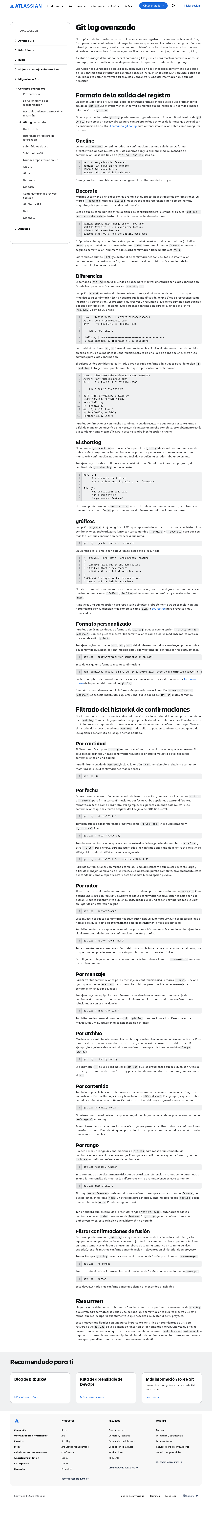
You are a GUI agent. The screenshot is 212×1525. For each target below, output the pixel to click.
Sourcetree (159, 627)
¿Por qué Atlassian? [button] (105, 6)
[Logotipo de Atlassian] (25, 6)
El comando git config (123, 125)
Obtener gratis (171, 5)
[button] (128, 6)
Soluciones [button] (77, 6)
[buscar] (189, 6)
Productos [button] (55, 6)
